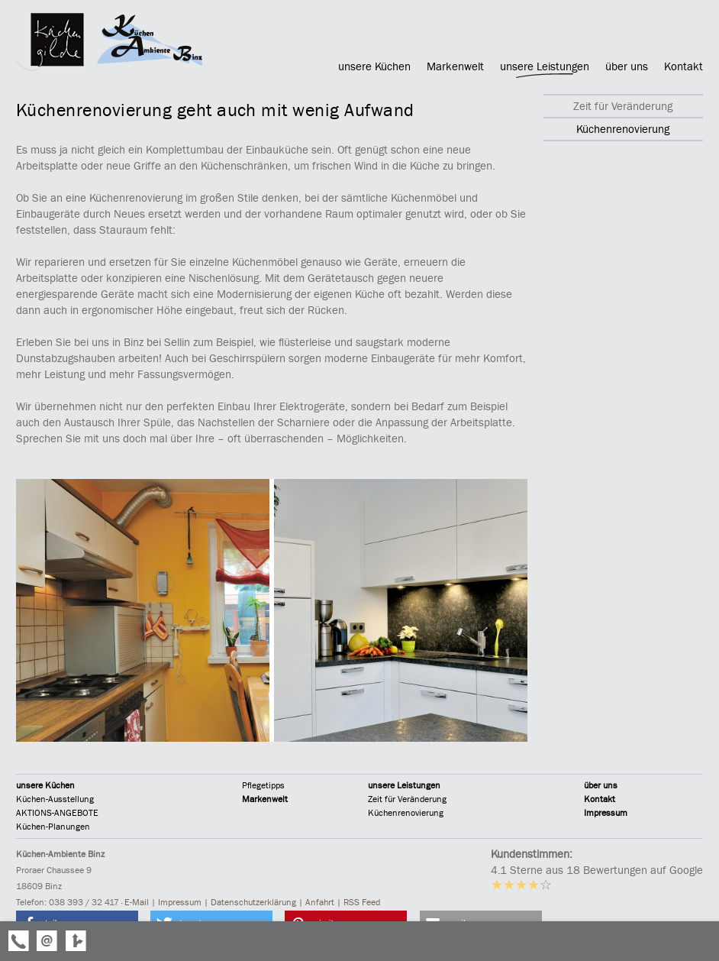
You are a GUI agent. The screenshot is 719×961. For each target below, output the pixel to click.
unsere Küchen (45, 785)
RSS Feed (361, 902)
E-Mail (136, 902)
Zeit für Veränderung (407, 799)
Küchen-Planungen (53, 826)
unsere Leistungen (404, 785)
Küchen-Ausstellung (55, 799)
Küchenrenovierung (405, 812)
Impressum (605, 812)
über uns (600, 785)
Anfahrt (319, 902)
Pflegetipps (263, 785)
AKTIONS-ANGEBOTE (57, 812)
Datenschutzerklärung (253, 902)
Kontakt (599, 799)
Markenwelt (265, 799)
